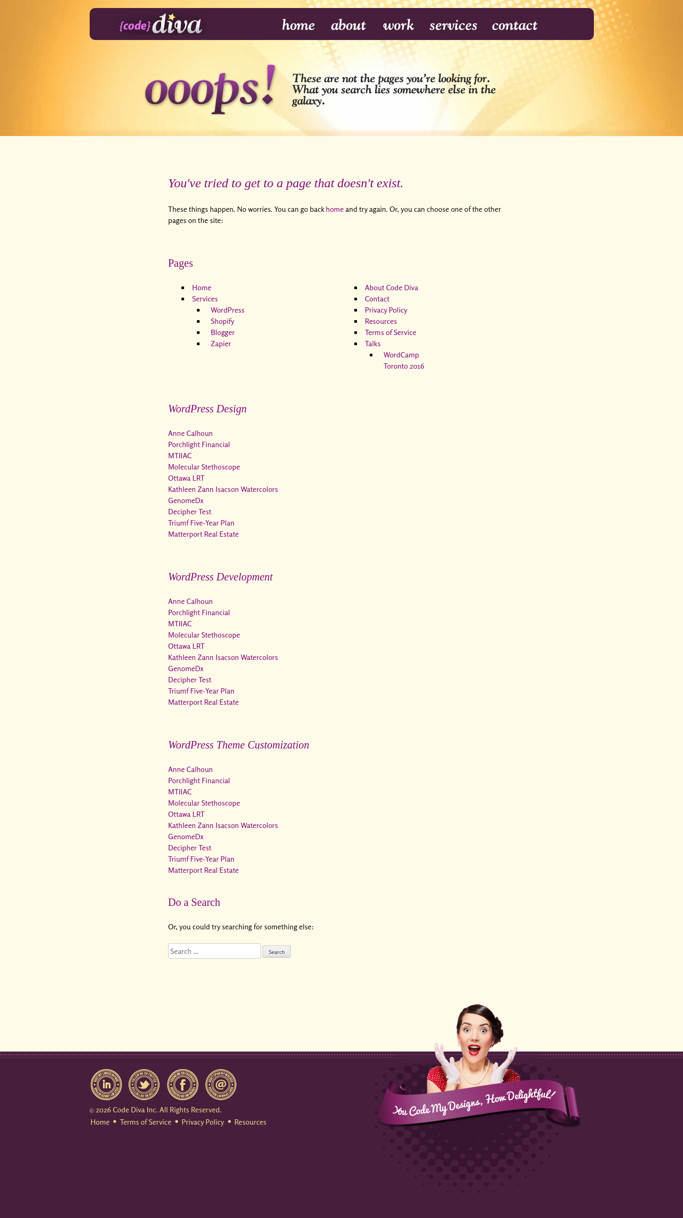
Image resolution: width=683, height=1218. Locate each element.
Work (399, 25)
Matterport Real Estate (203, 533)
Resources (381, 320)
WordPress (227, 309)
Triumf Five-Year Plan (201, 522)
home (335, 208)
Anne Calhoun (190, 432)
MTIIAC (180, 455)
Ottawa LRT (186, 477)
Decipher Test (189, 511)
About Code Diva (391, 287)
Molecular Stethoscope (204, 466)
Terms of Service (390, 332)
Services (454, 25)
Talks (372, 343)
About (349, 25)
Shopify (222, 320)
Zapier (221, 343)
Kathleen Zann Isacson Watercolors (223, 488)
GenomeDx (185, 500)
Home (291, 25)
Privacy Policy (386, 309)
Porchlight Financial (199, 444)
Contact (514, 25)
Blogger (223, 332)
